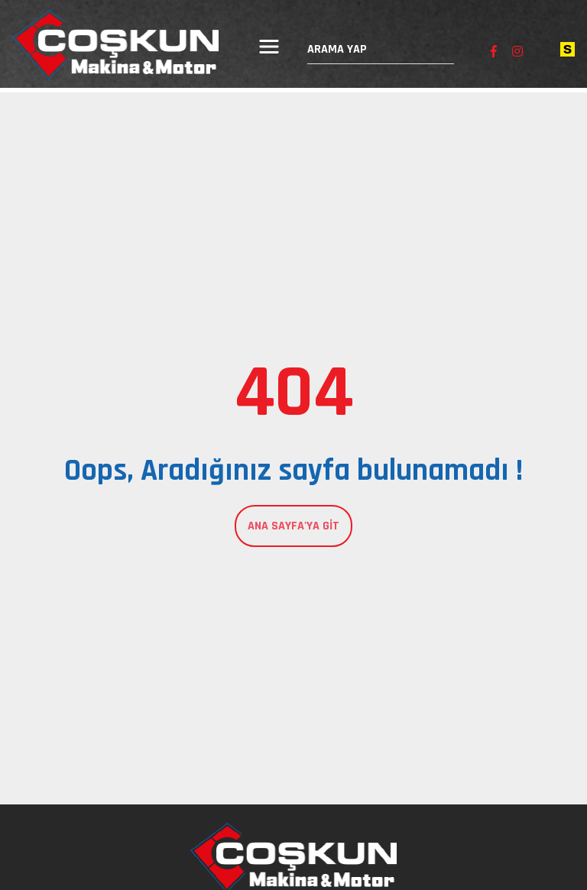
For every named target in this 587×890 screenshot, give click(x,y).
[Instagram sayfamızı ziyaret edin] (517, 53)
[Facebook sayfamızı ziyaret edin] (493, 53)
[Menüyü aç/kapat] (269, 46)
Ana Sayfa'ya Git (293, 526)
